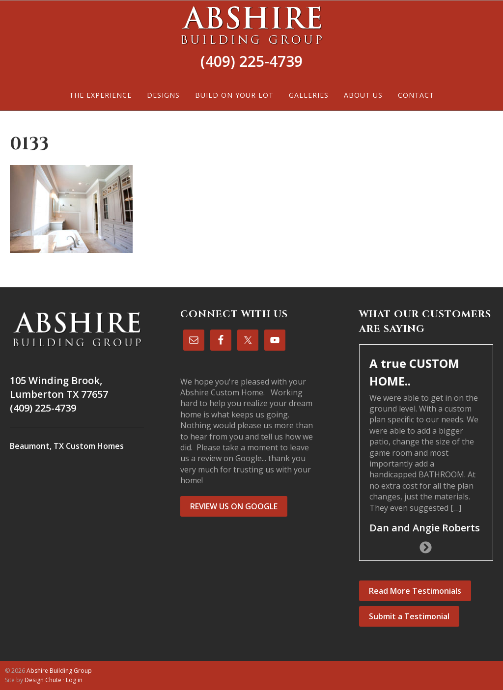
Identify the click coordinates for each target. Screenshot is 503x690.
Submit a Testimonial (409, 616)
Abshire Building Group (251, 25)
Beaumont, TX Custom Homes (67, 446)
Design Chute (43, 680)
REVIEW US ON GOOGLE (234, 506)
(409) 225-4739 (251, 61)
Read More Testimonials (415, 590)
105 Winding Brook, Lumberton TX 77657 (59, 387)
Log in (74, 680)
